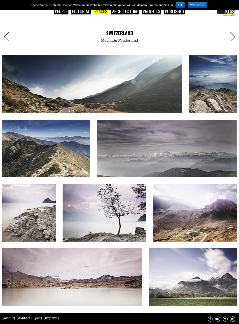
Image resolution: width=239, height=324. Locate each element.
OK (180, 5)
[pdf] (37, 318)
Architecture (125, 11)
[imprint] (51, 318)
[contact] (24, 318)
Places (100, 11)
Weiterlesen (197, 5)
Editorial (81, 11)
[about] (9, 318)
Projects (151, 11)
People (61, 11)
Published (174, 11)
